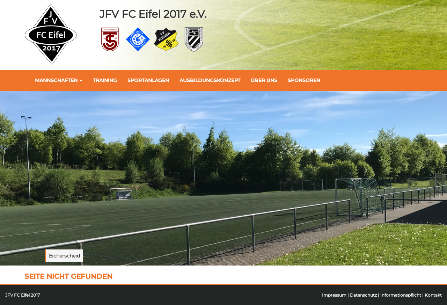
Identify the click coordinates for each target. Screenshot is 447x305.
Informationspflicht (400, 295)
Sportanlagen (148, 80)
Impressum (334, 295)
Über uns (264, 80)
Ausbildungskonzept (209, 80)
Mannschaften (58, 80)
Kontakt (433, 295)
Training (105, 80)
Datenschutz (363, 295)
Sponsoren (304, 80)
